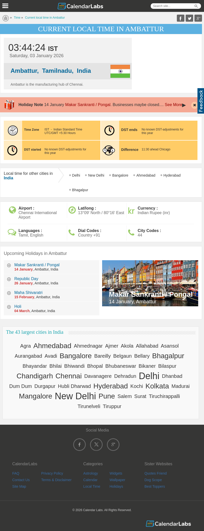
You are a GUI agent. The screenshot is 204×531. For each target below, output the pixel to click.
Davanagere (98, 376)
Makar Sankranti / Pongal (87, 105)
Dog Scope (153, 480)
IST (47, 129)
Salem (124, 396)
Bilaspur (167, 366)
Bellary (142, 356)
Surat (140, 396)
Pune (107, 396)
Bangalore (120, 175)
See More (173, 105)
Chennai (69, 376)
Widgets (115, 473)
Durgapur (44, 386)
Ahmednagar (88, 346)
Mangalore (35, 396)
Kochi (136, 386)
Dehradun (125, 376)
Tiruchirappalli (164, 396)
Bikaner (147, 366)
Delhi (76, 175)
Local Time (91, 486)
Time (17, 17)
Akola (127, 346)
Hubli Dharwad (74, 386)
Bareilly (102, 356)
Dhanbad (172, 376)
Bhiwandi (74, 366)
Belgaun (122, 356)
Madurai (181, 386)
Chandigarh (35, 376)
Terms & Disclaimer (56, 480)
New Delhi (96, 175)
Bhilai (55, 366)
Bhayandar (35, 366)
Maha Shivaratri (28, 292)
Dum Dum (20, 386)
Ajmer (111, 346)
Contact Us (21, 480)
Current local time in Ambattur (45, 17)
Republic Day (26, 279)
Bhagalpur (80, 190)
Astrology (90, 473)
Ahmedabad (145, 175)
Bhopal (95, 366)
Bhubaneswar (120, 366)
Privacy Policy (52, 473)
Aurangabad (28, 356)
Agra (25, 346)
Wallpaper (117, 480)
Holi (17, 306)
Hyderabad (172, 175)
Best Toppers (154, 486)
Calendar (90, 480)
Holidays (116, 486)
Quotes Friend (155, 473)
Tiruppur (112, 406)
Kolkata (157, 386)
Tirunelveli (88, 406)
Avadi (51, 356)
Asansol (170, 346)
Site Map (19, 486)
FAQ (15, 473)
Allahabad (147, 346)
